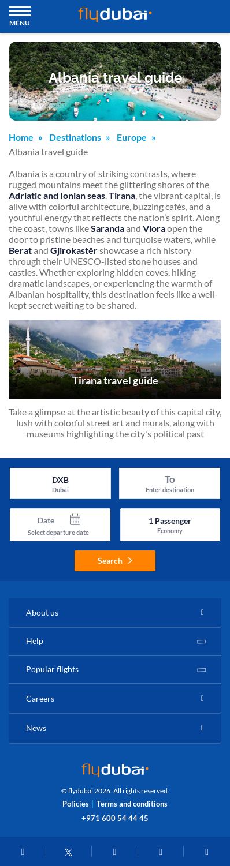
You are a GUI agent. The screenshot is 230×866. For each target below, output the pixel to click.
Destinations (75, 137)
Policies (75, 804)
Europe (132, 137)
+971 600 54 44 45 (115, 818)
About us (42, 612)
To (170, 479)
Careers (40, 698)
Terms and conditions (132, 804)
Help (34, 641)
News (36, 728)
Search (115, 560)
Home (21, 137)
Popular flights (52, 669)
